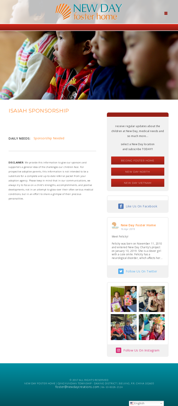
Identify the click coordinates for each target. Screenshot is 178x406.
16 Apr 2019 (128, 229)
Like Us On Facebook (141, 206)
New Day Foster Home (138, 225)
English (137, 403)
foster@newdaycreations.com (77, 387)
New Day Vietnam (137, 182)
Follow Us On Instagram (141, 350)
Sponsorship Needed (49, 138)
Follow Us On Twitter (141, 271)
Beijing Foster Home (137, 160)
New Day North (137, 171)
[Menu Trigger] (166, 13)
